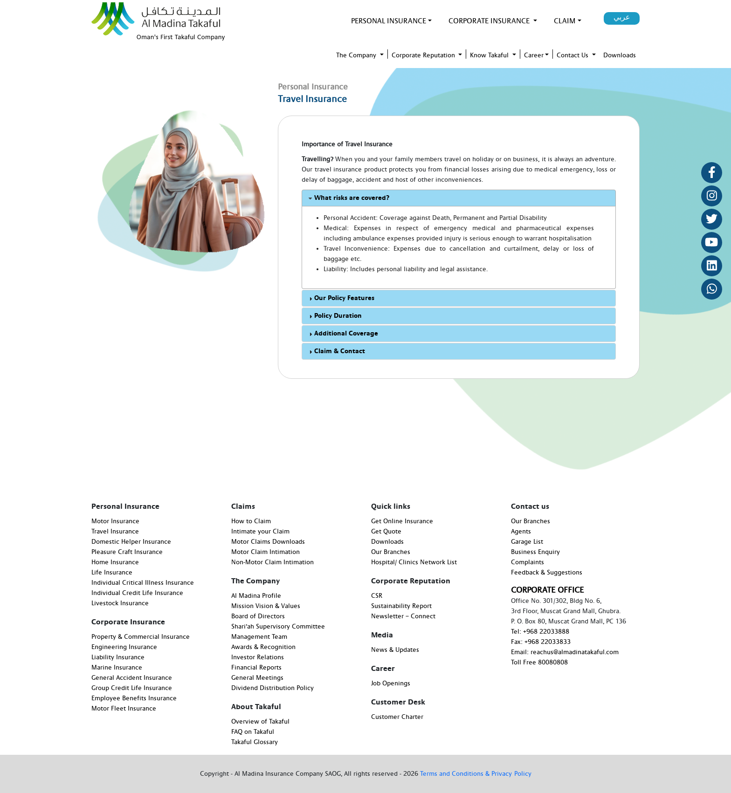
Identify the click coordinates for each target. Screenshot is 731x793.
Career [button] (534, 55)
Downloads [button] (619, 55)
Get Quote (386, 531)
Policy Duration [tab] (334, 316)
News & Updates (395, 650)
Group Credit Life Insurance (131, 688)
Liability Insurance (118, 657)
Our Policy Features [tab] (340, 298)
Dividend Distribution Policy (272, 688)
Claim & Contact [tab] (336, 351)
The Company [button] (357, 55)
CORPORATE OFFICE (547, 590)
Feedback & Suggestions (546, 572)
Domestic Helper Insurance (131, 542)
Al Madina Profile (256, 596)
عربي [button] (622, 17)
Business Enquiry (535, 552)
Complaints (527, 562)
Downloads (387, 542)
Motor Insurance (115, 521)
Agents (521, 531)
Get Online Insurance (402, 521)
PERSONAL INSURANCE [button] (388, 21)
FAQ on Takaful (252, 732)
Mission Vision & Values (265, 606)
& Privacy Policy (508, 774)
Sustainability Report (401, 606)
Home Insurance (115, 562)
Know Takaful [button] (490, 55)
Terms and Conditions (452, 774)
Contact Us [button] (573, 55)
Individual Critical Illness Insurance (142, 583)
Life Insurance (111, 572)
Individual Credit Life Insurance (137, 593)
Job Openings (390, 683)
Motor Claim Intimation (265, 552)
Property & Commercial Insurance (140, 637)
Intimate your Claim (260, 531)
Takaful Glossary (254, 742)
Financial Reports (256, 667)
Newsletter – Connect (403, 616)
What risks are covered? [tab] (348, 198)
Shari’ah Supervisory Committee (278, 626)
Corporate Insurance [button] (489, 21)
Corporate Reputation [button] (424, 55)
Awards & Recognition (263, 647)
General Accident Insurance (131, 678)
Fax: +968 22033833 (541, 642)
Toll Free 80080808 (539, 662)
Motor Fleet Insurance (123, 708)
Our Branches (390, 552)
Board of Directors (258, 616)
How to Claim (251, 521)
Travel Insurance (115, 531)
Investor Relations (257, 657)
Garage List (527, 542)
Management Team (259, 637)
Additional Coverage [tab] (342, 334)
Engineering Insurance (124, 647)
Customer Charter (397, 717)
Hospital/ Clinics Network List (414, 562)
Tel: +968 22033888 (540, 632)
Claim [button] (565, 21)
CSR (376, 596)
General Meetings (257, 678)
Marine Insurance (116, 667)
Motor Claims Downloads (268, 542)
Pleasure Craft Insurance (127, 552)
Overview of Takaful (260, 721)
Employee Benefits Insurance (134, 698)
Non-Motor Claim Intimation (272, 562)
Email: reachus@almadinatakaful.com (565, 652)
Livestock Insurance (120, 603)
